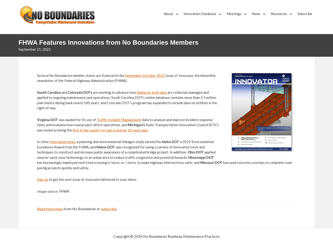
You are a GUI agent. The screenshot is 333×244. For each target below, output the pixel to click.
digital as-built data (152, 92)
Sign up (42, 179)
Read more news (50, 208)
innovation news (62, 142)
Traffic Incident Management (119, 120)
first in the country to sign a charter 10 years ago (110, 130)
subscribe (109, 208)
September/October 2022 (145, 75)
